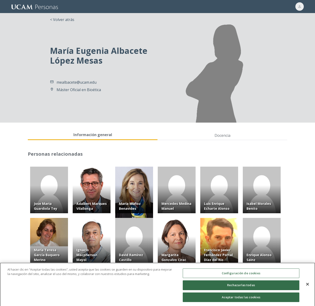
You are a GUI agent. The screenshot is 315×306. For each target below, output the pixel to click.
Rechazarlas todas (241, 287)
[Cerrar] (307, 287)
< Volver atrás (62, 19)
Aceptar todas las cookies (241, 300)
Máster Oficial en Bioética (79, 89)
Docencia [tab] (222, 135)
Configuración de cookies (241, 275)
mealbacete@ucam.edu (77, 82)
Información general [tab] (92, 134)
